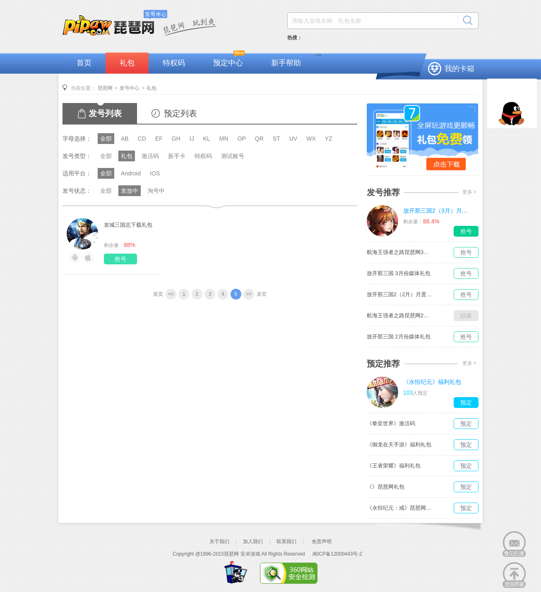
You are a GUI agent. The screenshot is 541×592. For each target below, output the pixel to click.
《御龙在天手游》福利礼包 (399, 444)
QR (259, 138)
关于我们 (219, 541)
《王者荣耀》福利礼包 (394, 466)
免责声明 (322, 541)
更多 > (469, 192)
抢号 (120, 259)
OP (242, 138)
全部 (106, 138)
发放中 (129, 190)
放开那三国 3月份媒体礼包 (398, 273)
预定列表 (180, 113)
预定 (466, 402)
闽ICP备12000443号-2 (337, 554)
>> (249, 294)
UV (293, 138)
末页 (262, 294)
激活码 (150, 156)
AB (125, 138)
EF (159, 138)
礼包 (127, 63)
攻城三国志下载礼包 (128, 225)
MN (223, 138)
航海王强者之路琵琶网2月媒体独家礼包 (400, 315)
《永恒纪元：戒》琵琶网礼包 (400, 508)
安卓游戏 (250, 554)
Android (131, 173)
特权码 (174, 63)
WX (311, 138)
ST (276, 138)
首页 (84, 63)
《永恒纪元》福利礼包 (432, 382)
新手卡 (176, 156)
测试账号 (232, 156)
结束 (466, 315)
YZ (328, 138)
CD (142, 138)
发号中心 (129, 88)
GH (176, 138)
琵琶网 (105, 88)
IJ (192, 138)
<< (171, 294)
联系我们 (286, 541)
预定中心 (228, 63)
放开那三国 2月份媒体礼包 (398, 336)
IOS (155, 173)
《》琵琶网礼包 (385, 487)
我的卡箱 (459, 69)
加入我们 (253, 541)
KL (206, 138)
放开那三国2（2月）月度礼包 (400, 294)
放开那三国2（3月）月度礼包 (436, 210)
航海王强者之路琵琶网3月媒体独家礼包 (400, 252)
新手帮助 (286, 63)
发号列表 (105, 113)
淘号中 (156, 190)
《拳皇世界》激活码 (391, 423)
